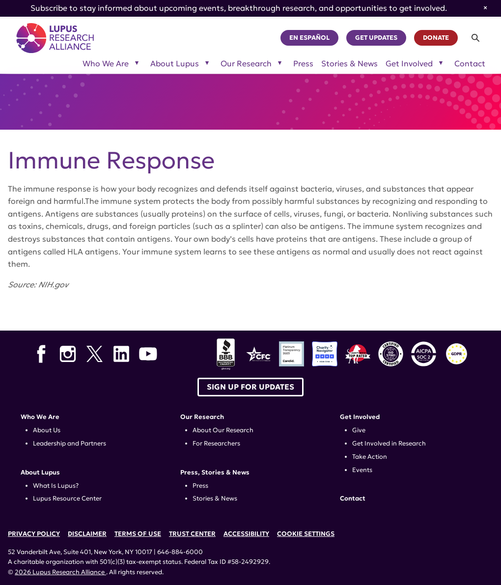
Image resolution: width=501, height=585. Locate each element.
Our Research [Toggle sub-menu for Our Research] (246, 63)
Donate (436, 38)
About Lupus (40, 472)
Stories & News (349, 63)
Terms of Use (137, 534)
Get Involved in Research (389, 443)
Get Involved (360, 417)
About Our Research (223, 430)
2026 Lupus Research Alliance (60, 572)
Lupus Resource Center (67, 498)
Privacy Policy (34, 534)
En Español (309, 38)
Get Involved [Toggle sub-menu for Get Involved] (409, 63)
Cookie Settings (305, 534)
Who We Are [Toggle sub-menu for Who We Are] (106, 63)
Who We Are (40, 417)
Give (358, 430)
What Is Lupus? (56, 486)
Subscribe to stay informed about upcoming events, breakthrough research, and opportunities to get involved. (238, 8)
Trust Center (192, 534)
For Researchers (216, 443)
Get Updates (376, 38)
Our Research (202, 417)
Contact (469, 63)
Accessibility (246, 534)
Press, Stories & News (215, 472)
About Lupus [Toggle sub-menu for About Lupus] (174, 63)
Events (362, 470)
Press (303, 63)
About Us (46, 430)
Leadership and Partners (69, 443)
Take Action (369, 457)
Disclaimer (87, 534)
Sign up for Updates (250, 386)
